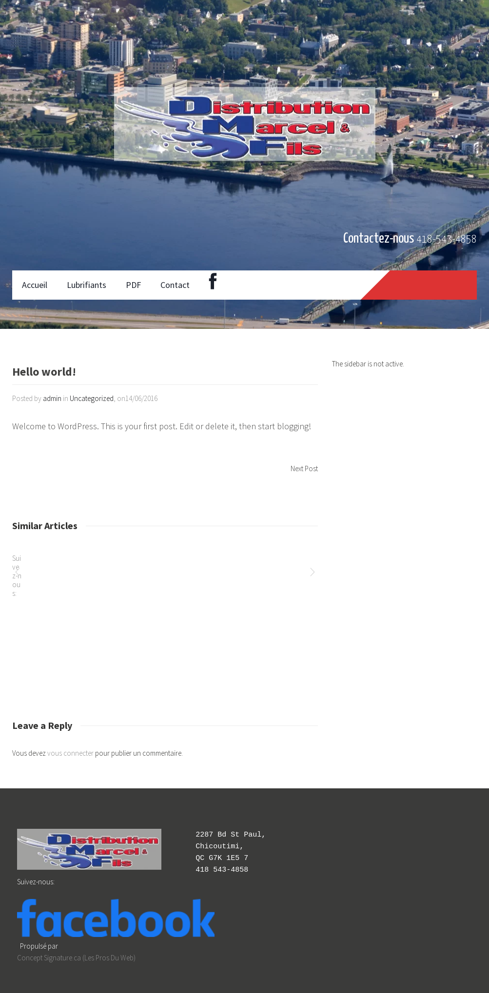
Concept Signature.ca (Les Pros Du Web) (76, 957)
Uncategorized (92, 398)
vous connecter (70, 753)
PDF (133, 284)
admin (52, 398)
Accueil (34, 284)
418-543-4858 (446, 239)
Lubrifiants (86, 284)
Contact (175, 284)
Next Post (304, 468)
